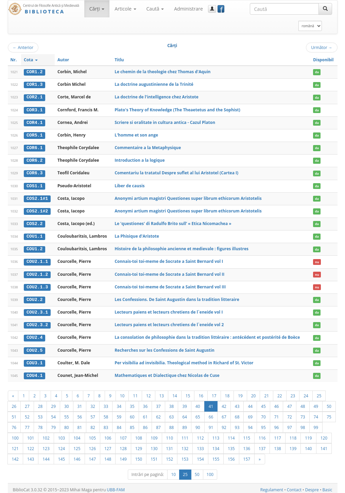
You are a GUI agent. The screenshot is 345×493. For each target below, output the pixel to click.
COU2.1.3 (37, 285)
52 (27, 413)
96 (276, 424)
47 (289, 403)
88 (171, 424)
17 (214, 392)
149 (123, 456)
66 (211, 413)
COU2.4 (34, 335)
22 (279, 392)
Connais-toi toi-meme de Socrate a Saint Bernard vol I (169, 260)
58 (106, 413)
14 (174, 392)
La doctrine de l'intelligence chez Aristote (157, 97)
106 (107, 435)
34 (119, 403)
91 (211, 424)
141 (324, 445)
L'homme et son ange (136, 134)
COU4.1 (34, 372)
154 (200, 456)
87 (158, 424)
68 (237, 413)
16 (201, 392)
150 (138, 456)
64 (184, 413)
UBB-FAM (116, 487)
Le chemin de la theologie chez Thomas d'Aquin (162, 72)
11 (135, 392)
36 (145, 403)
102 (45, 435)
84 (119, 424)
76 (14, 424)
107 (123, 435)
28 (40, 403)
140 (308, 445)
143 (30, 456)
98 (302, 424)
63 (171, 413)
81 (79, 424)
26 (14, 403)
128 (123, 445)
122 (30, 445)
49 (316, 403)
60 (132, 413)
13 (161, 392)
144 (45, 456)
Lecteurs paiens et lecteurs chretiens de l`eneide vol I (169, 310)
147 (92, 456)
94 (250, 424)
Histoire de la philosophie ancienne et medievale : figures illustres (181, 247)
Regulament (271, 487)
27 (27, 403)
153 (185, 456)
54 (53, 413)
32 (92, 403)
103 (61, 435)
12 (148, 392)
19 (240, 392)
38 (171, 403)
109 (154, 435)
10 (122, 392)
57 (92, 413)
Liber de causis (129, 184)
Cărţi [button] (96, 8)
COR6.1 (34, 147)
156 (231, 456)
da (317, 72)
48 (302, 403)
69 (250, 413)
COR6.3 (34, 172)
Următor (321, 47)
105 (92, 435)
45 (263, 403)
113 (215, 435)
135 (231, 445)
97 (289, 424)
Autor (63, 60)
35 (132, 403)
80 (66, 424)
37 (158, 403)
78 (40, 424)
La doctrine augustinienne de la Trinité (154, 84)
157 (246, 456)
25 (319, 392)
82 (92, 424)
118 (293, 435)
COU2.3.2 (37, 322)
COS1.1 (34, 184)
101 (30, 435)
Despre (312, 487)
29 (53, 403)
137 (262, 445)
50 (329, 403)
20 (253, 392)
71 (276, 413)
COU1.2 (34, 247)
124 (61, 445)
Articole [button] (125, 8)
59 (119, 413)
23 (293, 392)
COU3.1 (34, 360)
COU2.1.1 (37, 260)
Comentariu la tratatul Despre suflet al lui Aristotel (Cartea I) (176, 172)
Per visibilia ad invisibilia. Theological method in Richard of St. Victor (184, 360)
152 (169, 456)
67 (224, 413)
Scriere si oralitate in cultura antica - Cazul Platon (165, 122)
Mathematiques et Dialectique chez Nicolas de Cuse (167, 372)
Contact (294, 487)
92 (224, 424)
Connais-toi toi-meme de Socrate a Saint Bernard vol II (169, 272)
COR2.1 (34, 97)
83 (106, 424)
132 (185, 445)
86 (145, 424)
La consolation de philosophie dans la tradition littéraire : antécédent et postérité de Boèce (207, 335)
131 (169, 445)
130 (154, 445)
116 (262, 435)
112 (200, 435)
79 (53, 424)
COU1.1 (34, 235)
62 (158, 413)
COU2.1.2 (37, 272)
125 (76, 445)
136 (246, 445)
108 (138, 435)
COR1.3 (34, 84)
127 (107, 445)
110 (169, 435)
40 (197, 403)
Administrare (188, 8)
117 (277, 435)
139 (293, 445)
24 (306, 392)
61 (145, 413)
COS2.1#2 (37, 210)
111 (185, 435)
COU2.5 (34, 347)
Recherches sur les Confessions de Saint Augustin (164, 347)
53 (40, 413)
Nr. (14, 60)
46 (276, 403)
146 (76, 456)
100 (15, 435)
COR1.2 (34, 72)
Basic (327, 487)
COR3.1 (34, 109)
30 (66, 403)
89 (184, 424)
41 (211, 403)
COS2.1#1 (37, 197)
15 (188, 392)
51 (14, 413)
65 (197, 413)
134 (215, 445)
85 (132, 424)
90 (197, 424)
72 (289, 413)
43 (237, 403)
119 (308, 435)
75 (329, 413)
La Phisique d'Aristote (137, 234)
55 (66, 413)
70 (263, 413)
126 (92, 445)
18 (227, 392)
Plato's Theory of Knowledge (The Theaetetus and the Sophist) (177, 109)
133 (200, 445)
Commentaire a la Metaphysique (148, 147)
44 (250, 403)
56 (79, 413)
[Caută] (325, 9)
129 (138, 445)
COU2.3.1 (37, 310)
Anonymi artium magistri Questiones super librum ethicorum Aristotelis (188, 197)
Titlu (119, 60)
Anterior (23, 47)
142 (15, 456)
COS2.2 (34, 222)
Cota (31, 60)
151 (154, 456)
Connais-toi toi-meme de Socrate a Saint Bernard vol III (170, 284)
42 (224, 403)
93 (237, 424)
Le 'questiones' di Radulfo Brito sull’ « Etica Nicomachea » (173, 222)
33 (106, 403)
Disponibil (323, 60)
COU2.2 (34, 297)
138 (277, 445)
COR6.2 (34, 160)
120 (324, 435)
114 (231, 435)
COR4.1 (34, 122)
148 (107, 456)
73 (302, 413)
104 (76, 435)
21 (266, 392)
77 (27, 424)
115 (246, 435)
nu (317, 260)
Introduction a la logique (140, 159)
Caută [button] (155, 8)
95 (263, 424)
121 (15, 445)
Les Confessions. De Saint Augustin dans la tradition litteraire (177, 297)
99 (316, 424)
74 (316, 413)
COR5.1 (34, 134)
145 (61, 456)
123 (45, 445)
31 (79, 403)
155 (215, 456)
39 (184, 403)
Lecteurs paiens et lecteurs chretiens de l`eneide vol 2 (169, 322)
